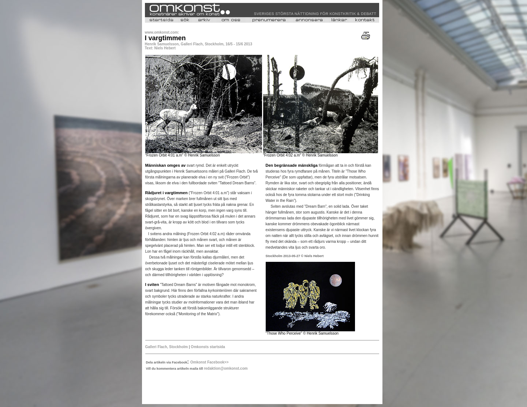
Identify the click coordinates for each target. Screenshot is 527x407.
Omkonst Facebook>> (209, 362)
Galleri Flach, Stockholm (166, 347)
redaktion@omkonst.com (226, 368)
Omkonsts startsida (208, 347)
